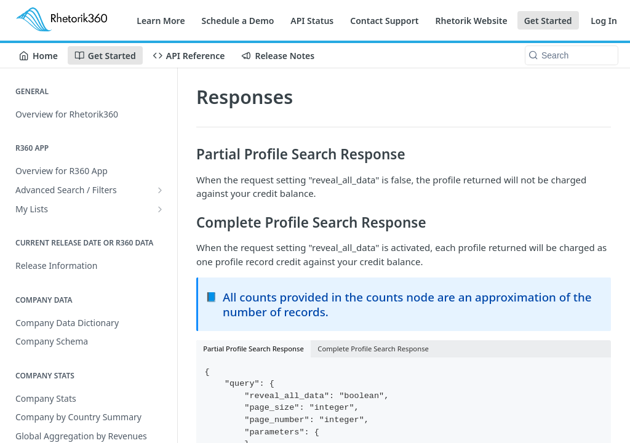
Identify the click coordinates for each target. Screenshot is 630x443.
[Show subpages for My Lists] (160, 209)
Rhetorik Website (472, 20)
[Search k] (571, 55)
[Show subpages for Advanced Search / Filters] (160, 190)
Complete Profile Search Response (373, 348)
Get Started (548, 20)
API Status (311, 20)
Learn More (161, 20)
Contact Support (384, 20)
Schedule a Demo (238, 20)
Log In (604, 20)
